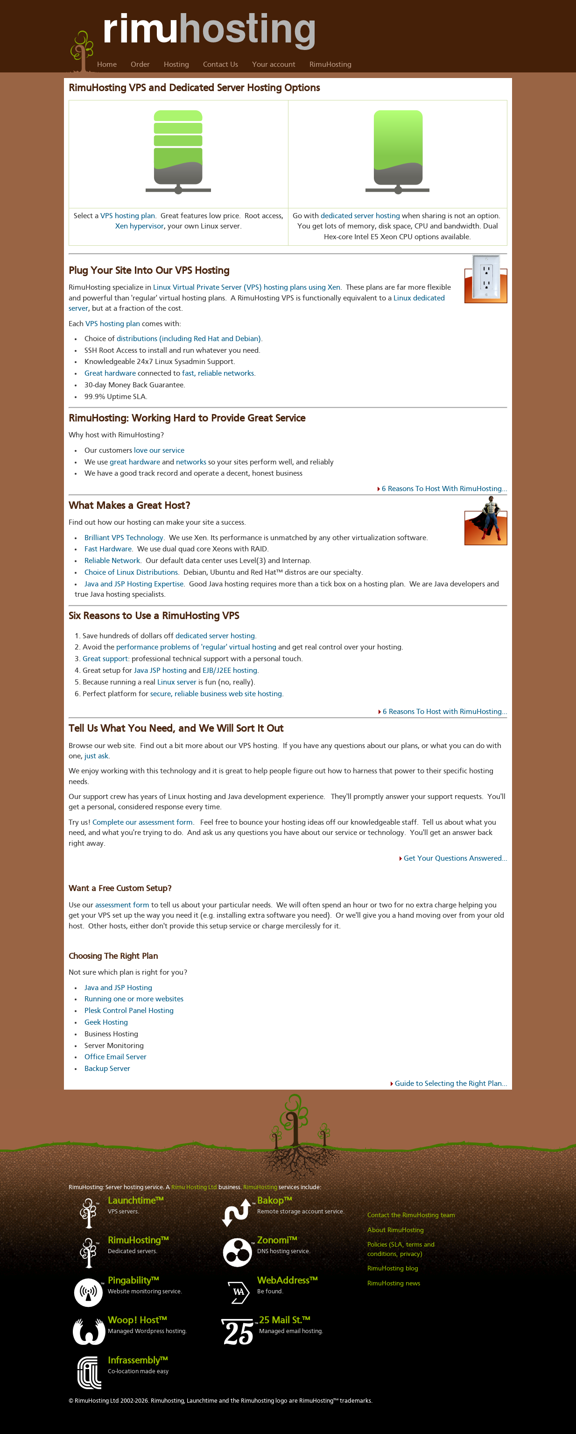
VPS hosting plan (127, 216)
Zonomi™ (277, 1241)
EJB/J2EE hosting (230, 671)
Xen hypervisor (139, 226)
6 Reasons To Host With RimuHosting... (444, 489)
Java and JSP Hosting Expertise (133, 584)
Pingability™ (133, 1281)
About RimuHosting (395, 1230)
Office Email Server (115, 1057)
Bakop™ (274, 1201)
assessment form (122, 905)
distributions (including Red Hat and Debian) (189, 339)
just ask (96, 756)
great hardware (135, 462)
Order (140, 65)
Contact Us (220, 65)
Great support (105, 659)
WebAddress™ (287, 1281)
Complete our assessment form (142, 823)
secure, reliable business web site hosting (216, 694)
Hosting (176, 65)
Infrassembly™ (138, 1361)
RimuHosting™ (138, 1241)
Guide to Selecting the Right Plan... (451, 1084)
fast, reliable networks (218, 374)
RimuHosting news (393, 1283)
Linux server (177, 682)
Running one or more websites (133, 999)
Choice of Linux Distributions (131, 573)
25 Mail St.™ (284, 1321)
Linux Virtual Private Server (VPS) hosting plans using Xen (246, 288)
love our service (159, 451)
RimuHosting (330, 65)
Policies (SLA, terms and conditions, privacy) (401, 1249)
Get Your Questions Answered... (455, 859)
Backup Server (107, 1069)
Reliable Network (112, 561)
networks (191, 462)
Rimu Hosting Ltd (194, 1187)
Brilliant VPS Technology (123, 538)
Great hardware (110, 374)
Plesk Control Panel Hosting (129, 1011)
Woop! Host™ (137, 1321)
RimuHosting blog (392, 1268)
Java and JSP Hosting (118, 988)
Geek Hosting (106, 1023)
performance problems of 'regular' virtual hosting (196, 647)
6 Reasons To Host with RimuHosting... (445, 712)
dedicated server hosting (360, 216)
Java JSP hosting (160, 671)
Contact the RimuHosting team (411, 1215)
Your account (273, 65)
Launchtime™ (135, 1201)
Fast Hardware (108, 549)
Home (107, 65)
